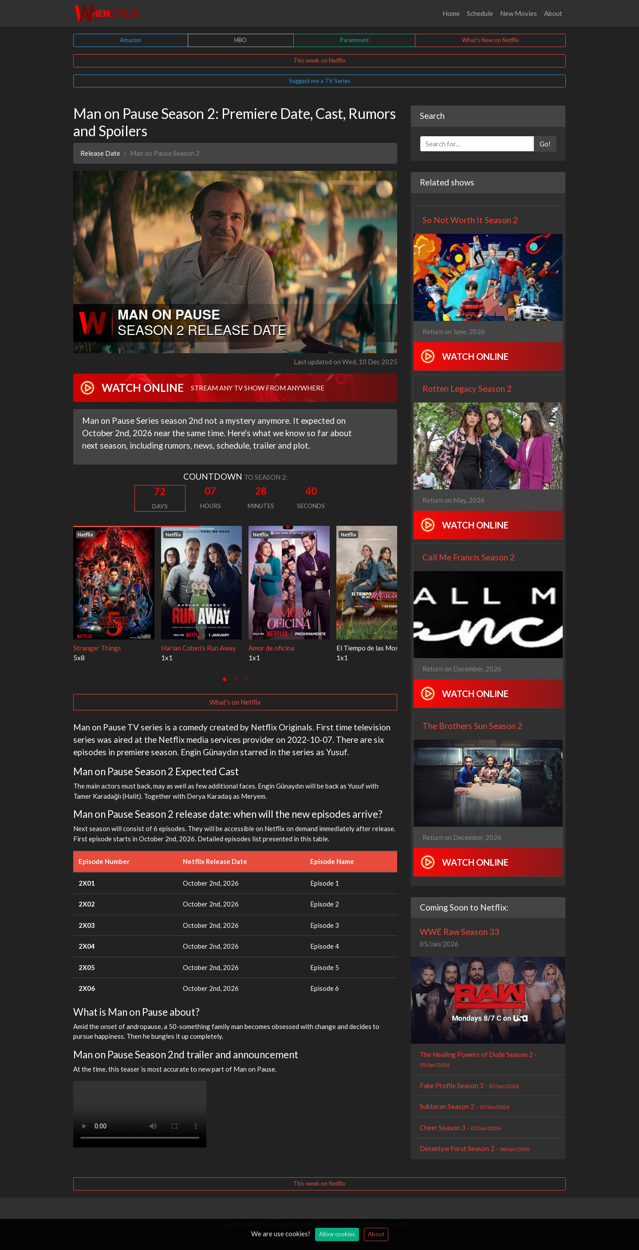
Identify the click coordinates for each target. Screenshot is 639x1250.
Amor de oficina (271, 648)
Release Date (100, 153)
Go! (545, 144)
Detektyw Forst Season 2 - (474, 1148)
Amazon (130, 39)
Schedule (480, 13)
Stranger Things (97, 648)
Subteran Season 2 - (464, 1106)
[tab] (224, 679)
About (553, 13)
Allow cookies (337, 1234)
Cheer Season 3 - (460, 1128)
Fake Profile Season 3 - (469, 1085)
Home (451, 13)
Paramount (354, 39)
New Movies (518, 13)
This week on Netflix (319, 60)
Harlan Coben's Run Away (198, 648)
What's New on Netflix (490, 39)
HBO (240, 39)
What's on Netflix (235, 702)
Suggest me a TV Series (319, 80)
